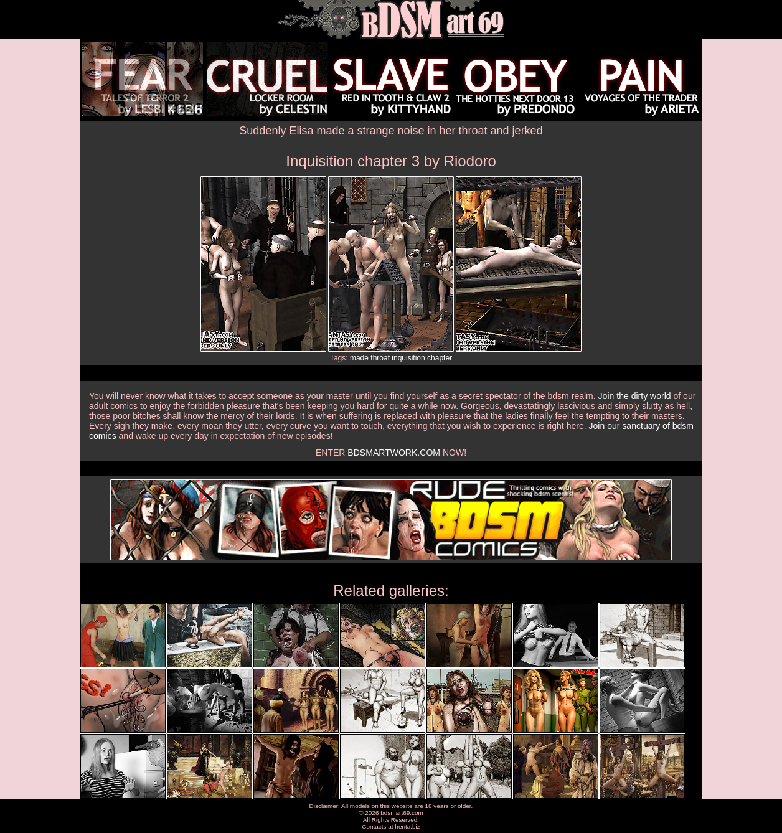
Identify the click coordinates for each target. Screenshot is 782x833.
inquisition (408, 358)
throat (380, 358)
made (359, 358)
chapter (439, 358)
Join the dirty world (634, 396)
